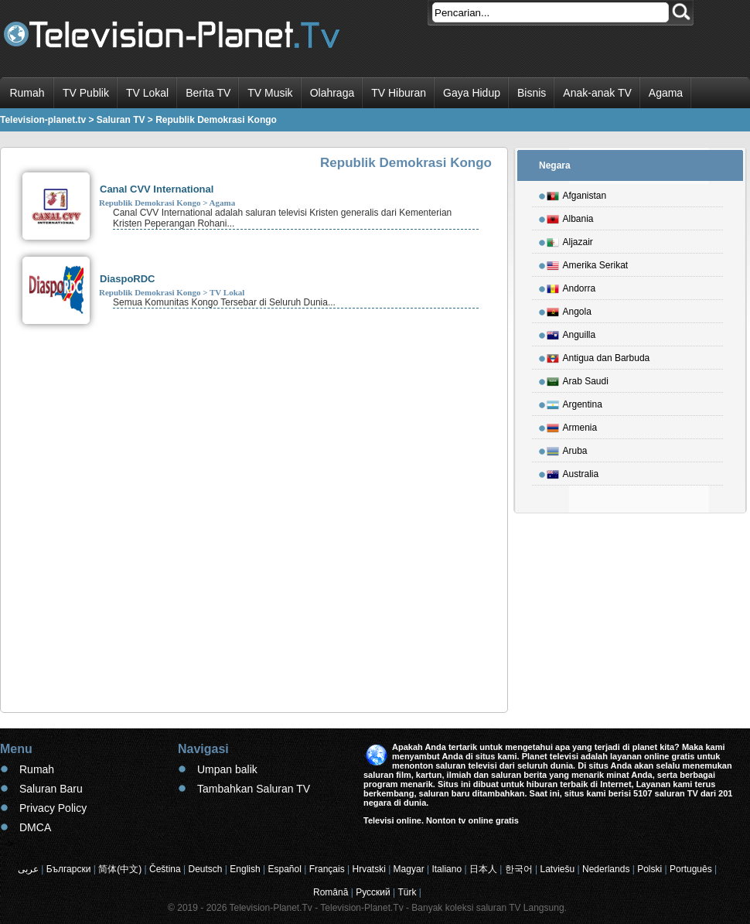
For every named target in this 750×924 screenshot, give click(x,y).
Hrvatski (368, 869)
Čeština (165, 869)
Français (327, 869)
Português (691, 869)
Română (330, 892)
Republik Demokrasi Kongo (149, 202)
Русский (373, 892)
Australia (573, 471)
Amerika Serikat (588, 263)
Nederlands (605, 869)
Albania (570, 216)
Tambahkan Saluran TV (253, 789)
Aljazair (570, 239)
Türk (407, 892)
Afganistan (577, 193)
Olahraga (332, 93)
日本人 (483, 869)
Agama (666, 93)
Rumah (26, 93)
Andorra (571, 286)
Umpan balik (227, 769)
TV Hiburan (398, 93)
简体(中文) (119, 869)
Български (68, 869)
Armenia (572, 425)
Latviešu (557, 869)
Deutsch (206, 869)
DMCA (35, 827)
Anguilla (571, 332)
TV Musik (269, 93)
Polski (649, 869)
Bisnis (531, 93)
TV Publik (86, 93)
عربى (28, 869)
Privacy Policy (53, 808)
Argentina (574, 402)
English (245, 869)
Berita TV (208, 93)
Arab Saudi (578, 379)
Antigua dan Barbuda (598, 355)
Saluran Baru (51, 789)
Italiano (446, 869)
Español (284, 869)
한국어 (519, 869)
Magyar (409, 869)
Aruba (567, 448)
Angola (569, 309)
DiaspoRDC (127, 279)
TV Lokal (147, 93)
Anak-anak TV (597, 93)
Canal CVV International (156, 189)
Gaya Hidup (471, 93)
